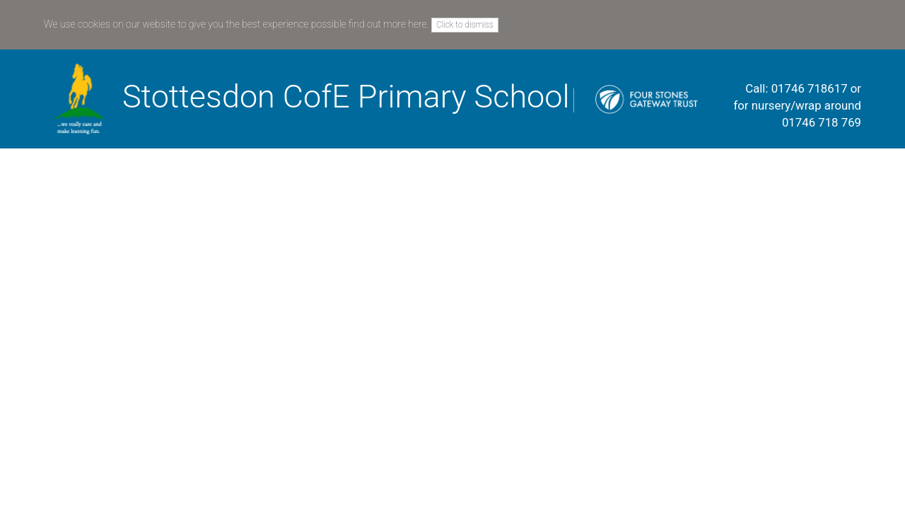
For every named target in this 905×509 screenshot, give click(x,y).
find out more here (388, 24)
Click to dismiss (465, 25)
